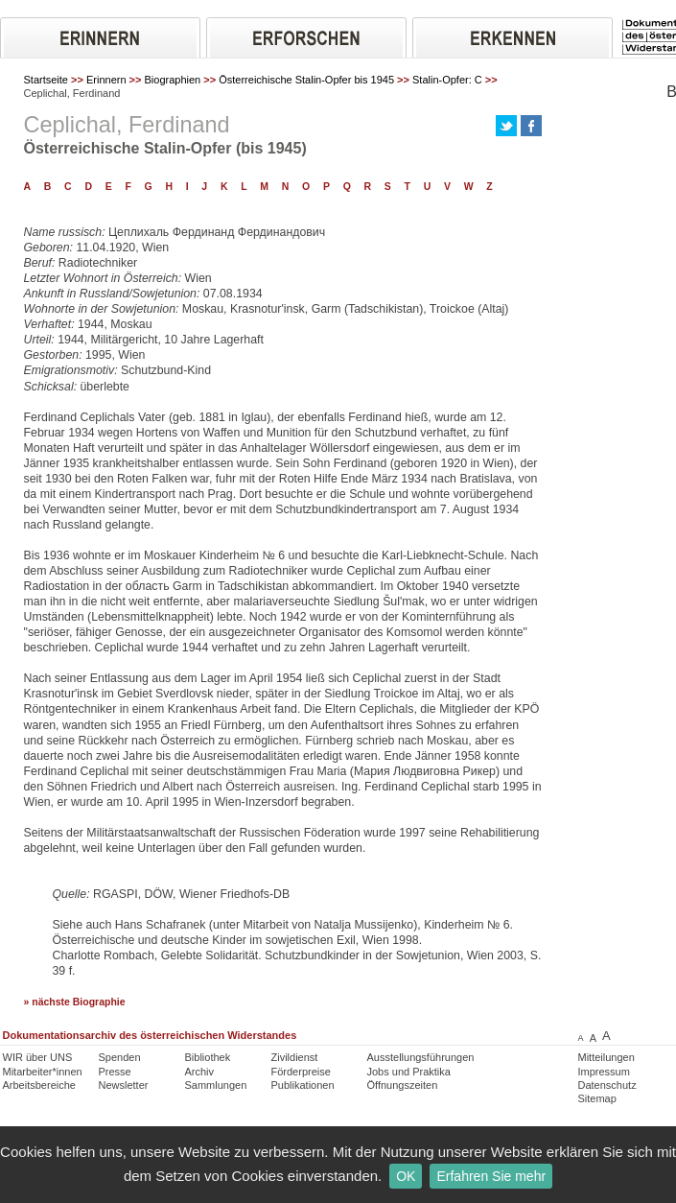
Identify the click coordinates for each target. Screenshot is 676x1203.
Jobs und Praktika (409, 1071)
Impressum (604, 1071)
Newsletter (124, 1085)
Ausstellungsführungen (421, 1057)
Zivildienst (294, 1057)
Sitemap (597, 1098)
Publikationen (303, 1085)
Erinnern (106, 79)
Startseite (46, 79)
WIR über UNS (38, 1057)
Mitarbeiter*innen (42, 1071)
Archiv (200, 1071)
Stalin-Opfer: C (447, 79)
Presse (115, 1071)
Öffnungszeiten (402, 1085)
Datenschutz (607, 1085)
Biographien (173, 79)
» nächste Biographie (75, 1002)
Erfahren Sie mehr (491, 1176)
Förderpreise (301, 1071)
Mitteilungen (606, 1057)
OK (405, 1176)
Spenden (120, 1057)
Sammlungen (216, 1085)
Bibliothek (208, 1057)
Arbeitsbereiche (39, 1085)
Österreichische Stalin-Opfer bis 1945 (306, 79)
